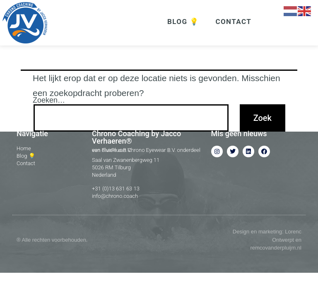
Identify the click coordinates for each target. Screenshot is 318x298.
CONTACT (233, 21)
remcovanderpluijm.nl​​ (275, 262)
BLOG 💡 (183, 21)
